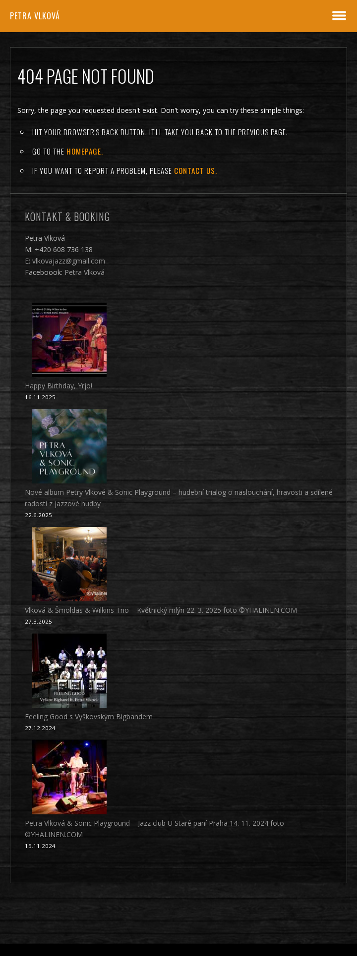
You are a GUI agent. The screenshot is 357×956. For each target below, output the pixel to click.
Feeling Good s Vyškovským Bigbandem (89, 716)
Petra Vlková (35, 16)
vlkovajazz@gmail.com (68, 261)
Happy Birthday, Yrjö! (58, 385)
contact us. (195, 170)
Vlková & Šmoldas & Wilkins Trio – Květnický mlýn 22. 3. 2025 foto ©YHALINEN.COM (161, 610)
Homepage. (84, 151)
